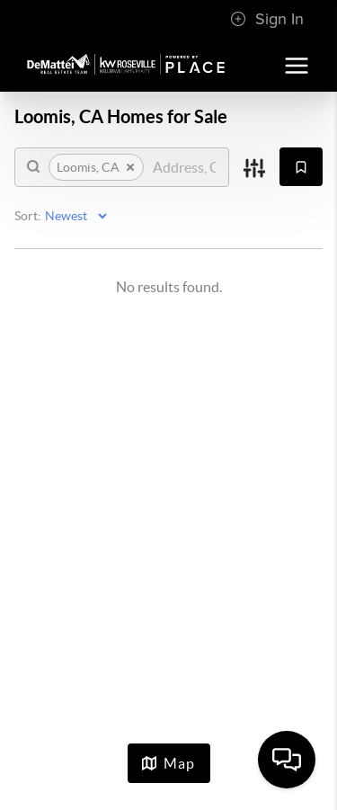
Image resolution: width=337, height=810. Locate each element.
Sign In (267, 19)
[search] (184, 167)
